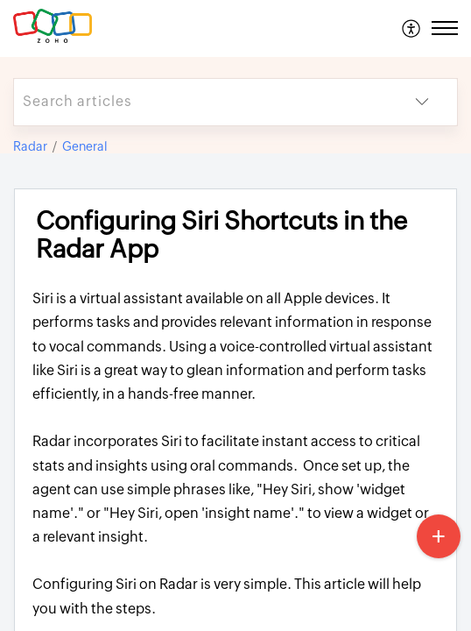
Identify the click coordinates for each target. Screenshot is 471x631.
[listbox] (422, 102)
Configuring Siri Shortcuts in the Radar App (221, 235)
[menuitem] (412, 28)
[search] (200, 102)
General (85, 146)
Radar (30, 146)
